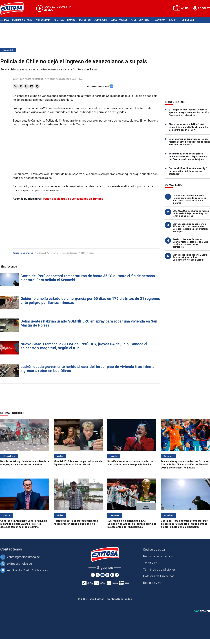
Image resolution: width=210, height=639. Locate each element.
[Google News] (112, 575)
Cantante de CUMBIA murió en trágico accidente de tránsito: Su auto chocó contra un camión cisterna (189, 199)
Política (58, 20)
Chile (56, 253)
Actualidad (43, 20)
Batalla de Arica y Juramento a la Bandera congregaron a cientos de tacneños (24, 463)
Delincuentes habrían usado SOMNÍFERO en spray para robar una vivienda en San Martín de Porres (88, 323)
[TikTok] (117, 575)
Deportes (85, 20)
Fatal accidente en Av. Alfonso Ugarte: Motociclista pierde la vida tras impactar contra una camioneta (190, 243)
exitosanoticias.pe (19, 563)
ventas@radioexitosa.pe (23, 557)
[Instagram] (107, 575)
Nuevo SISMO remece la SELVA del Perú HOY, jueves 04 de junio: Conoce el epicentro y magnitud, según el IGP (83, 346)
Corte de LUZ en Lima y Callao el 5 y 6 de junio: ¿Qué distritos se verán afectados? (188, 171)
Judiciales (100, 20)
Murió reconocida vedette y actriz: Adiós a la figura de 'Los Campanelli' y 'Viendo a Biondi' (190, 257)
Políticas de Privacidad (159, 576)
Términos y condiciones (159, 569)
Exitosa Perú (141, 20)
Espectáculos (119, 20)
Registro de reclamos (158, 556)
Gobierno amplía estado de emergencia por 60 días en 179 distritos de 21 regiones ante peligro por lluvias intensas (90, 300)
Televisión (159, 20)
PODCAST (204, 8)
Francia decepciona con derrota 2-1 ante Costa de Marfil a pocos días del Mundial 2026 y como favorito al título (185, 464)
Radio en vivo (152, 583)
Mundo (71, 20)
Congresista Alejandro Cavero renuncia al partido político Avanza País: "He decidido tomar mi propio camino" (23, 523)
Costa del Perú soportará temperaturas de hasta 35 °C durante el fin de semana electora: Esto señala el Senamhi (87, 278)
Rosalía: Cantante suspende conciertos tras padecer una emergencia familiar (130, 463)
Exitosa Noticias (69, 253)
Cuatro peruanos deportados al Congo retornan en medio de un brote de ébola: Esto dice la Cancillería (189, 142)
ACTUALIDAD (43, 253)
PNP (83, 253)
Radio (172, 20)
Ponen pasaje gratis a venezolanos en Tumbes (73, 198)
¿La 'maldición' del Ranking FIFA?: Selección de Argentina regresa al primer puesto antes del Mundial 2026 (131, 523)
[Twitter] (98, 575)
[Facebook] (93, 575)
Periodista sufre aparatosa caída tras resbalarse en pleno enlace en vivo (76, 522)
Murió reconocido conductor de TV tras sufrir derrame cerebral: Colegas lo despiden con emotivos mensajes (190, 228)
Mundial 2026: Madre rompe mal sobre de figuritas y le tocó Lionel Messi (78, 463)
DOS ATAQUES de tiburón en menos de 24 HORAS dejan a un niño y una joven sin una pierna (191, 213)
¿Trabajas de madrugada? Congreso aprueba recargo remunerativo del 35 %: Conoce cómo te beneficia (189, 112)
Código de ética (154, 549)
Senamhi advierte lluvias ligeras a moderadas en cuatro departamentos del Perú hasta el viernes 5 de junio (188, 156)
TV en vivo (150, 563)
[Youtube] (102, 575)
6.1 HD (185, 8)
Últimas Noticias (22, 20)
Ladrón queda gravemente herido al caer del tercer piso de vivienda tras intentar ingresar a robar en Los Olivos (88, 369)
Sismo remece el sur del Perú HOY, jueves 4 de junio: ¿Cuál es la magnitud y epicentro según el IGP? (188, 127)
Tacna (91, 253)
